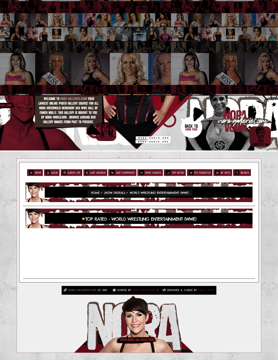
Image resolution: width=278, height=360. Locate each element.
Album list (71, 172)
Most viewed (150, 172)
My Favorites (200, 172)
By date (222, 172)
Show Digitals (114, 192)
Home (35, 172)
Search (242, 172)
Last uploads (95, 172)
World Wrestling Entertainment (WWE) (159, 192)
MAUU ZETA (206, 290)
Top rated (175, 172)
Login (52, 172)
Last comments (122, 172)
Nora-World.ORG (144, 290)
